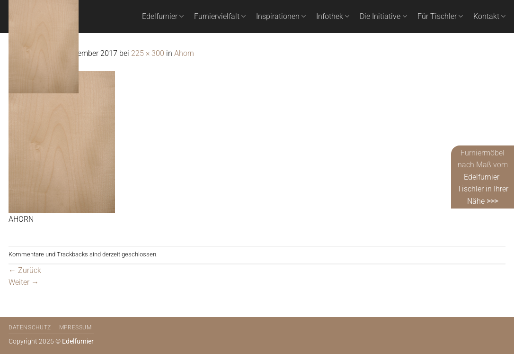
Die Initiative (383, 16)
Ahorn (184, 53)
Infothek (332, 16)
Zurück (25, 270)
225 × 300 (147, 53)
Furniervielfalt (220, 16)
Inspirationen (281, 16)
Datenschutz (30, 327)
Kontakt (489, 16)
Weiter (24, 282)
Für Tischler (440, 16)
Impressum (74, 327)
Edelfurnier (163, 16)
